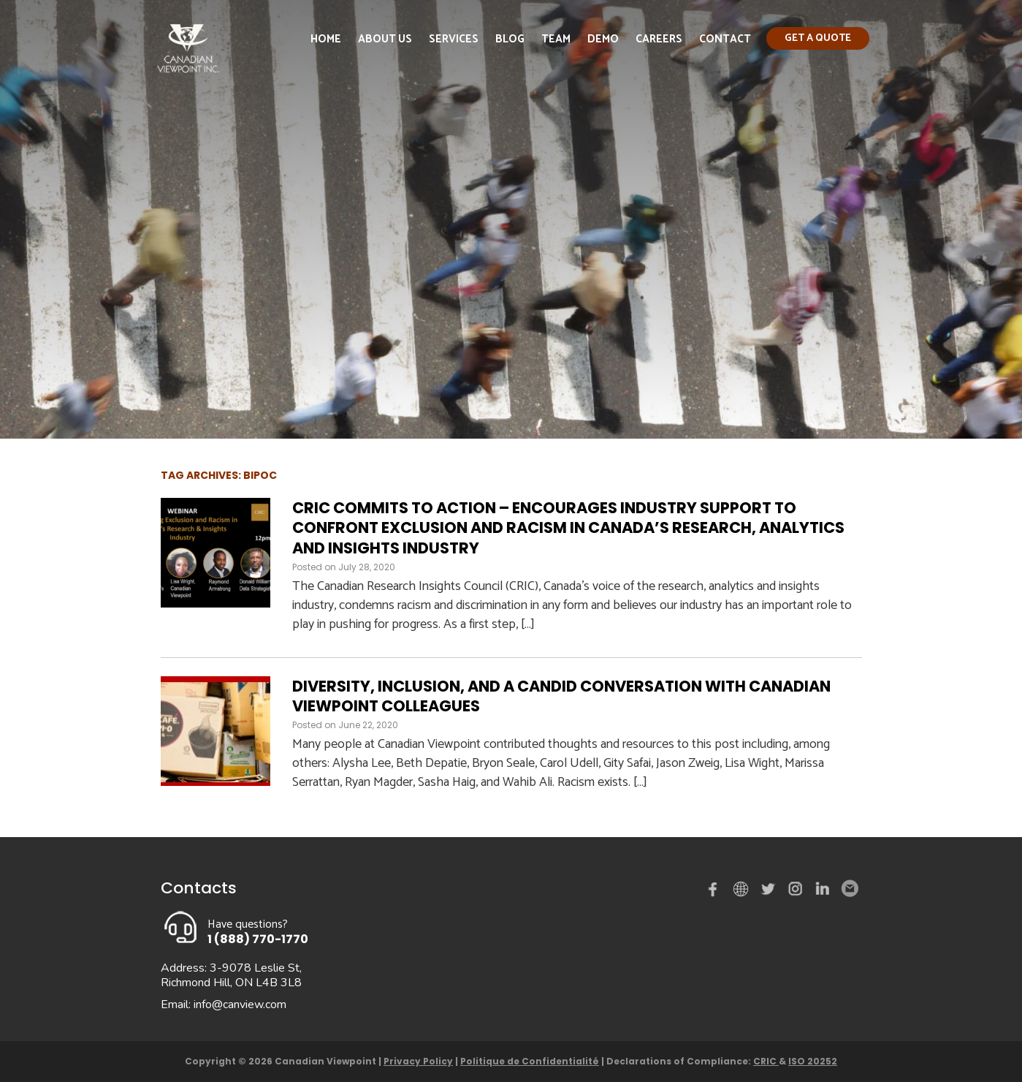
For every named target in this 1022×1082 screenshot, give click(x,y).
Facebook (715, 892)
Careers (659, 39)
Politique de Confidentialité (529, 1061)
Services (453, 39)
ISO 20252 (812, 1061)
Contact (725, 39)
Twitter (769, 892)
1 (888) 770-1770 (257, 939)
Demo (603, 39)
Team (556, 39)
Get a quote (818, 38)
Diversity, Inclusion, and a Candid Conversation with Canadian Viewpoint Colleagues (561, 696)
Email (848, 889)
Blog (510, 39)
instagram (796, 892)
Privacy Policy (418, 1061)
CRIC (766, 1061)
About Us (385, 39)
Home (325, 39)
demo (743, 889)
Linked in (822, 892)
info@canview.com (240, 1004)
